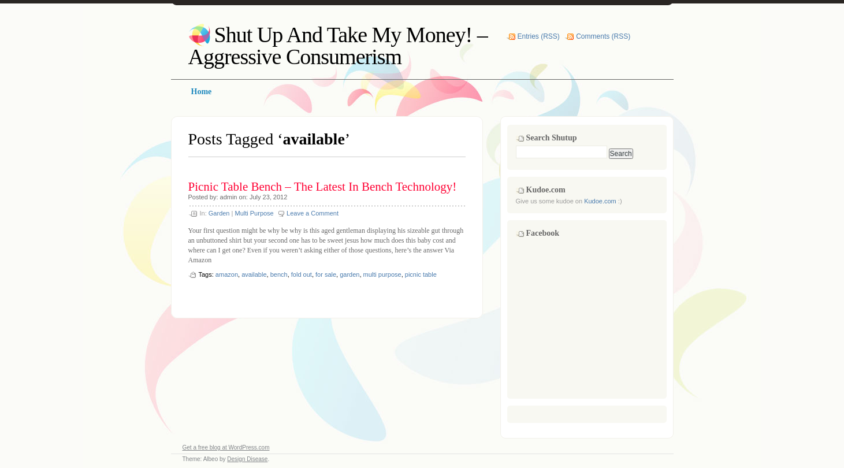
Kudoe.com (600, 201)
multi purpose (382, 274)
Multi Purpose (254, 213)
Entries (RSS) (539, 36)
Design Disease (247, 459)
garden (349, 274)
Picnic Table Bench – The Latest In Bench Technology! (322, 187)
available (253, 274)
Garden (219, 213)
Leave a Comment (313, 213)
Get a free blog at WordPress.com (226, 447)
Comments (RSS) (603, 36)
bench (279, 274)
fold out (301, 274)
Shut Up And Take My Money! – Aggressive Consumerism (338, 46)
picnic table (421, 274)
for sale (325, 274)
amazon (226, 274)
